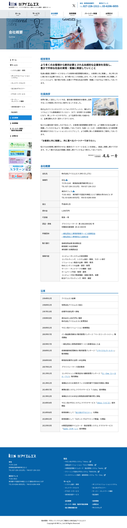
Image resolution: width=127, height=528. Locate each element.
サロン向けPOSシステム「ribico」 (78, 461)
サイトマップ (97, 508)
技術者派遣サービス (72, 494)
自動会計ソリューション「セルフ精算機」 (80, 465)
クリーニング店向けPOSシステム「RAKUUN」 (82, 471)
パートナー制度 (91, 14)
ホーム (18, 14)
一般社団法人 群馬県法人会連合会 (75, 236)
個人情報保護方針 (71, 508)
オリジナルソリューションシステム (104, 484)
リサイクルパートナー (105, 350)
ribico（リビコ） (103, 402)
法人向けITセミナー (83, 412)
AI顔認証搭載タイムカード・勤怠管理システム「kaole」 (85, 468)
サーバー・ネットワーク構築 (102, 491)
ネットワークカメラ (72, 488)
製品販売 (95, 494)
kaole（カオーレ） (70, 428)
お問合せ (109, 14)
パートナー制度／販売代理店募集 (76, 504)
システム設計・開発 (72, 484)
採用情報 (72, 14)
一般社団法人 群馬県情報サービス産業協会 (78, 233)
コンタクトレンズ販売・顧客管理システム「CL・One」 (85, 475)
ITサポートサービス (72, 491)
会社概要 (54, 14)
